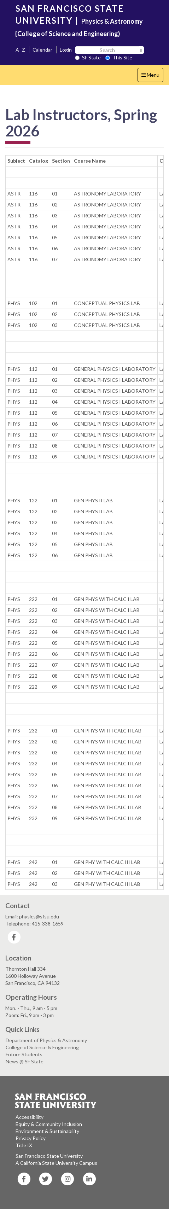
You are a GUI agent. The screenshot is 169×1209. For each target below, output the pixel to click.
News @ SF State (24, 1061)
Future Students (24, 1054)
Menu (152, 76)
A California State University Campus (56, 1163)
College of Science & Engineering (42, 1047)
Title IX (24, 1145)
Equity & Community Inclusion (49, 1124)
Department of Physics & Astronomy (46, 1040)
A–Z (20, 50)
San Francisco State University (49, 1156)
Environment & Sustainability (47, 1131)
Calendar (42, 50)
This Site (118, 57)
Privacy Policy (31, 1138)
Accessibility (29, 1117)
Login (66, 50)
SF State (88, 57)
